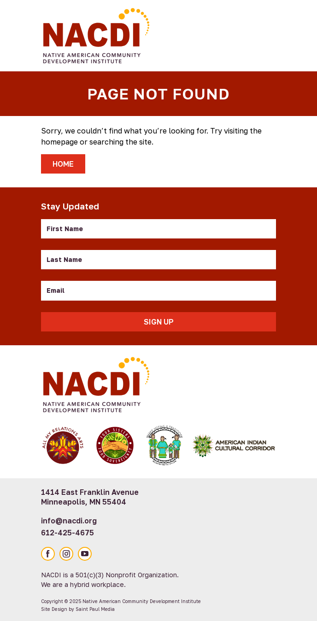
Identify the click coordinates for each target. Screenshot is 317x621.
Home (63, 163)
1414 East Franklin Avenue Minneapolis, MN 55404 (90, 497)
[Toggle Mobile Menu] (264, 34)
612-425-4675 (67, 532)
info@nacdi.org (69, 520)
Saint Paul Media (95, 609)
